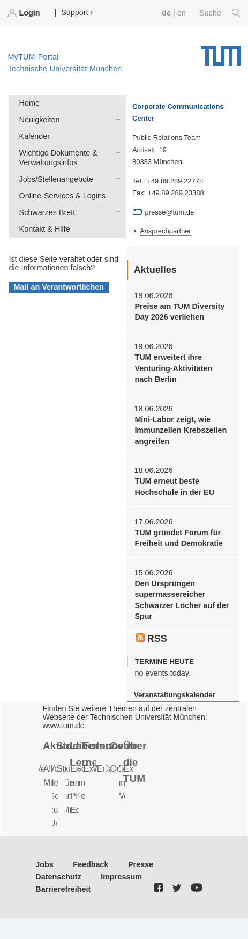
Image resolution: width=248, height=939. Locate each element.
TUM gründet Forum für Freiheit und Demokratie (178, 538)
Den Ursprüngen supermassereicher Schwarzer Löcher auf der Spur (181, 599)
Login (24, 13)
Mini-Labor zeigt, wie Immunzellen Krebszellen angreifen (180, 430)
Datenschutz (58, 877)
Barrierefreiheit (63, 889)
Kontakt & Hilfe (115, 228)
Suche (220, 13)
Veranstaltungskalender (174, 695)
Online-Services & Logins (115, 195)
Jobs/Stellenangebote (115, 178)
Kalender (115, 135)
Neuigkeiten (115, 119)
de (166, 13)
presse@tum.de (169, 212)
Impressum (121, 877)
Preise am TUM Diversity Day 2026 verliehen (179, 311)
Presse (140, 864)
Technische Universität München (221, 52)
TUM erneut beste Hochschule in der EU (174, 486)
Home (29, 103)
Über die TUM (135, 762)
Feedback (90, 864)
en (181, 13)
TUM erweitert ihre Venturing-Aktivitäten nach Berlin (173, 368)
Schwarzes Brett (115, 211)
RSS (151, 638)
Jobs (44, 864)
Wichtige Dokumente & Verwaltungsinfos (115, 152)
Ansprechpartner (165, 231)
